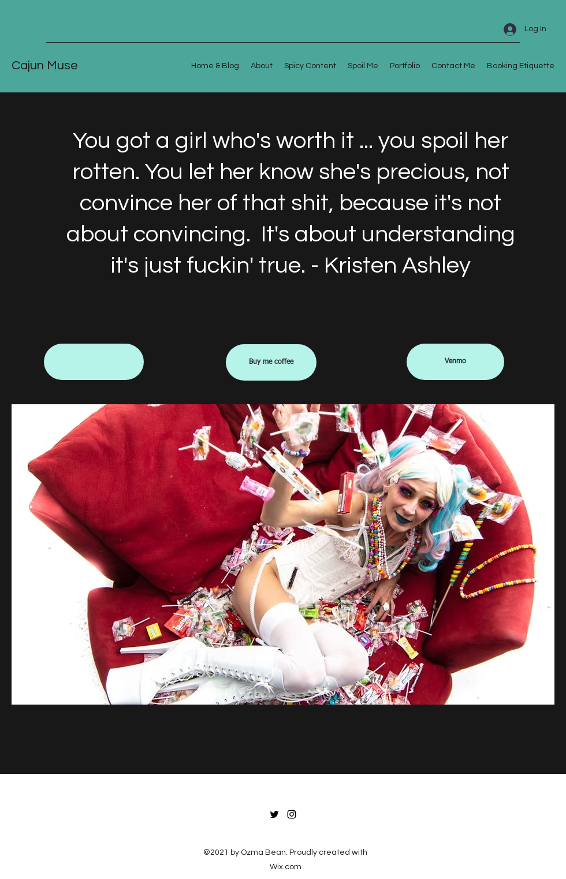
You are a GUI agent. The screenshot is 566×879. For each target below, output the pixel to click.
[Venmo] (455, 362)
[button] (94, 362)
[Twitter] (274, 814)
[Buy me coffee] (271, 362)
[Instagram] (291, 814)
